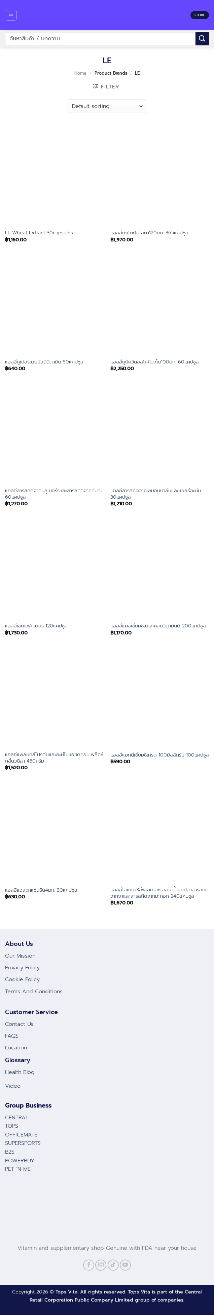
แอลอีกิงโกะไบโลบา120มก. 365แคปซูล (149, 233)
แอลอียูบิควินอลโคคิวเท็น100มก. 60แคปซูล (154, 362)
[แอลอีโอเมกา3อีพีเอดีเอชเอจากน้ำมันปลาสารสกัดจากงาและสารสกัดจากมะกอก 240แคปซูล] (159, 833)
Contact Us (19, 1024)
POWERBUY (19, 1161)
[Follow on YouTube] (125, 1265)
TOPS (11, 1126)
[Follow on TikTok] (113, 1265)
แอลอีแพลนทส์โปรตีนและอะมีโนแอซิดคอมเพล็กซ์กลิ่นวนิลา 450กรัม (54, 757)
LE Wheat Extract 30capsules (39, 233)
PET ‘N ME (18, 1169)
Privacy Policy (22, 968)
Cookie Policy (22, 979)
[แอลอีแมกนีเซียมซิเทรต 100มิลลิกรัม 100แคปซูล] (159, 698)
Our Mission (20, 956)
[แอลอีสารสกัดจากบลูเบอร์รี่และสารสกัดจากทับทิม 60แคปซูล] (54, 434)
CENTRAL (17, 1118)
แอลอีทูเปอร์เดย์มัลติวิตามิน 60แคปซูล (44, 362)
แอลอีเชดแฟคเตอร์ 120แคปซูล (36, 626)
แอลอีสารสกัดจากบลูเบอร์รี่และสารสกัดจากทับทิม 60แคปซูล (54, 494)
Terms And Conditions (34, 992)
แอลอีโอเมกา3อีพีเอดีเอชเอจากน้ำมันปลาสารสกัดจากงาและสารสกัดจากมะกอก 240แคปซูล (159, 893)
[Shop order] (107, 106)
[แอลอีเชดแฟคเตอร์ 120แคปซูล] (54, 568)
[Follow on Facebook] (88, 1265)
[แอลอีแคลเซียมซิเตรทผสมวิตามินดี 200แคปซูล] (159, 568)
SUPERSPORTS (23, 1143)
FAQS (12, 1036)
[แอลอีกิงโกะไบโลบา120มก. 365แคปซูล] (159, 175)
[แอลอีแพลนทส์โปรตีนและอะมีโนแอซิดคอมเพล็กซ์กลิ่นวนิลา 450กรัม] (54, 698)
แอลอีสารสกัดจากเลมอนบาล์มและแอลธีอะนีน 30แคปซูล (155, 494)
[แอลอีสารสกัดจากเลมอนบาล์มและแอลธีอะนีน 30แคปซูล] (159, 434)
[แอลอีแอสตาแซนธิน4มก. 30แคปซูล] (54, 833)
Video (13, 1086)
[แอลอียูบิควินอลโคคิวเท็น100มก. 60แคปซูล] (159, 305)
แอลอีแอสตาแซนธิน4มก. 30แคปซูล (41, 890)
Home (80, 73)
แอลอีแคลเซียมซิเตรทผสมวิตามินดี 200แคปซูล (158, 626)
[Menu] (11, 15)
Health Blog (20, 1072)
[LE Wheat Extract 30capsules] (54, 175)
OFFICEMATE (21, 1135)
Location (16, 1048)
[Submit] (202, 38)
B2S (9, 1152)
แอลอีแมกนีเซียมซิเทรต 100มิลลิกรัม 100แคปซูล (159, 755)
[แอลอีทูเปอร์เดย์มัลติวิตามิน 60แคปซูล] (54, 305)
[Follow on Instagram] (100, 1265)
